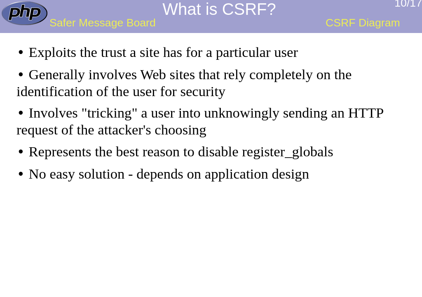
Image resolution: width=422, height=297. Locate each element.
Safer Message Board (102, 22)
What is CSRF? (219, 9)
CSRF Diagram (363, 22)
